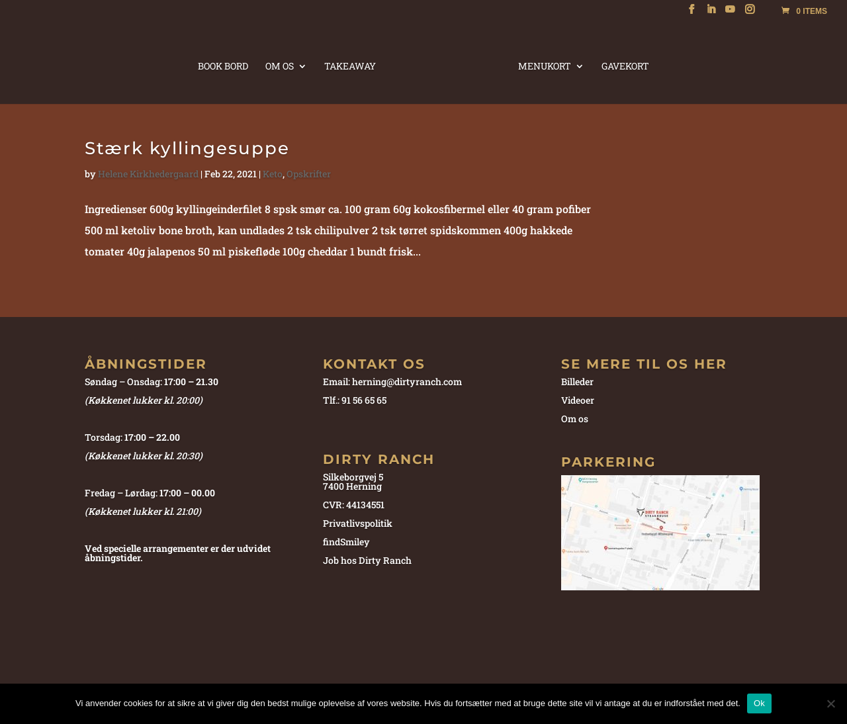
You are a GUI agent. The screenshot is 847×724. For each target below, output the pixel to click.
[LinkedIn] (710, 13)
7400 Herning (352, 486)
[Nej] (830, 703)
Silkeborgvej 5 (353, 477)
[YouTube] (730, 13)
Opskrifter (309, 173)
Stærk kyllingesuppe (187, 148)
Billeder (577, 381)
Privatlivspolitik (357, 523)
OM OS (283, 65)
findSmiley (346, 541)
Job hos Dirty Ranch (367, 560)
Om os (574, 418)
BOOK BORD (226, 65)
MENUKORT (541, 65)
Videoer (577, 400)
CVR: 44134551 (353, 504)
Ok (759, 703)
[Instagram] (749, 13)
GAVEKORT (622, 65)
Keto (273, 173)
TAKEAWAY (353, 65)
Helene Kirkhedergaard (148, 173)
